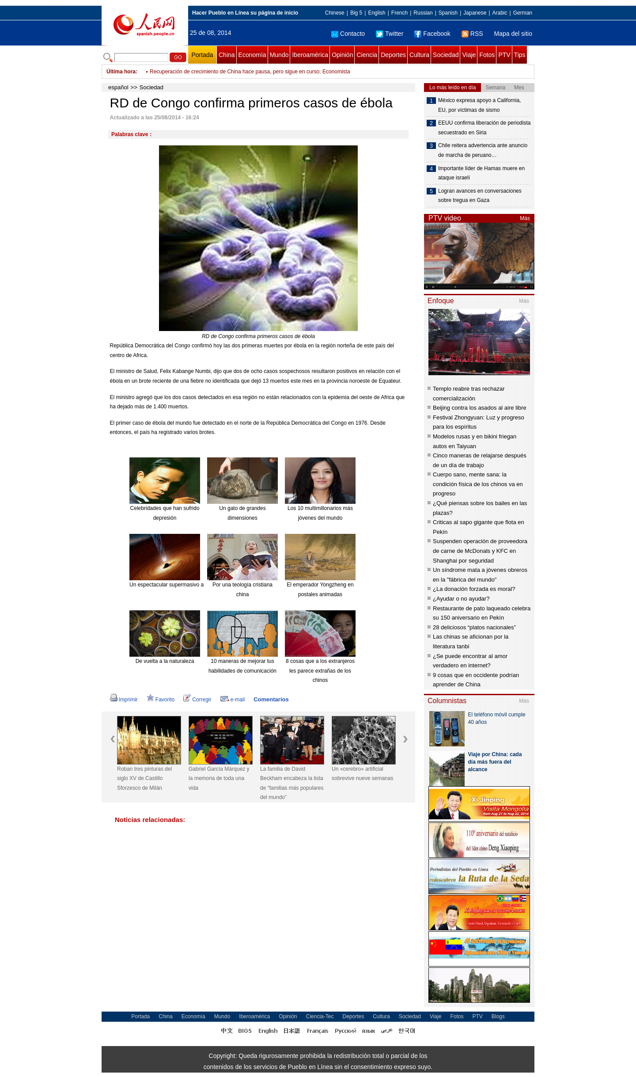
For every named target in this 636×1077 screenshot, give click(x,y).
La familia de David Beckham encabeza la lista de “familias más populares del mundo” (291, 783)
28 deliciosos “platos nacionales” (474, 627)
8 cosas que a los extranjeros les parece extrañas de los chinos (320, 670)
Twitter (389, 33)
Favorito (160, 699)
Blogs (498, 1016)
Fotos (487, 54)
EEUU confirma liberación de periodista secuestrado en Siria (484, 128)
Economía (252, 54)
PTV (504, 54)
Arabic (499, 13)
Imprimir (124, 699)
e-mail (232, 699)
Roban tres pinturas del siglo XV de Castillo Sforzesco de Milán (144, 778)
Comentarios (271, 699)
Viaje (469, 54)
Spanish (448, 13)
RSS (472, 33)
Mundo (279, 54)
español (118, 87)
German (522, 13)
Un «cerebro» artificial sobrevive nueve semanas (362, 774)
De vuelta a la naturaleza (165, 661)
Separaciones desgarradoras (184, 68)
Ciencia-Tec (320, 1016)
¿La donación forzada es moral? (474, 589)
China (227, 54)
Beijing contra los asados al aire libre (479, 407)
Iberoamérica (310, 54)
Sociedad (445, 54)
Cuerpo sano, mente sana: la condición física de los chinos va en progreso (478, 484)
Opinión (342, 54)
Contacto (348, 33)
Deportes (393, 54)
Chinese (334, 13)
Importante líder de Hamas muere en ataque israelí (481, 173)
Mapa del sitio (513, 33)
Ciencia (366, 54)
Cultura (419, 54)
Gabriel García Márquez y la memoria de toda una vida (219, 778)
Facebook (432, 33)
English (376, 13)
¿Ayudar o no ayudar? (461, 598)
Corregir (197, 699)
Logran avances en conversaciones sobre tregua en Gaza (480, 196)
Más (525, 218)
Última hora (121, 72)
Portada (202, 54)
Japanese (474, 13)
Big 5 (356, 13)
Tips (520, 54)
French (399, 13)
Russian (422, 13)
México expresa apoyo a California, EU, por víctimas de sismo (479, 105)
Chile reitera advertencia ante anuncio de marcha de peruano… (482, 150)
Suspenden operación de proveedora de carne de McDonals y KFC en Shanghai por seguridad (480, 550)
